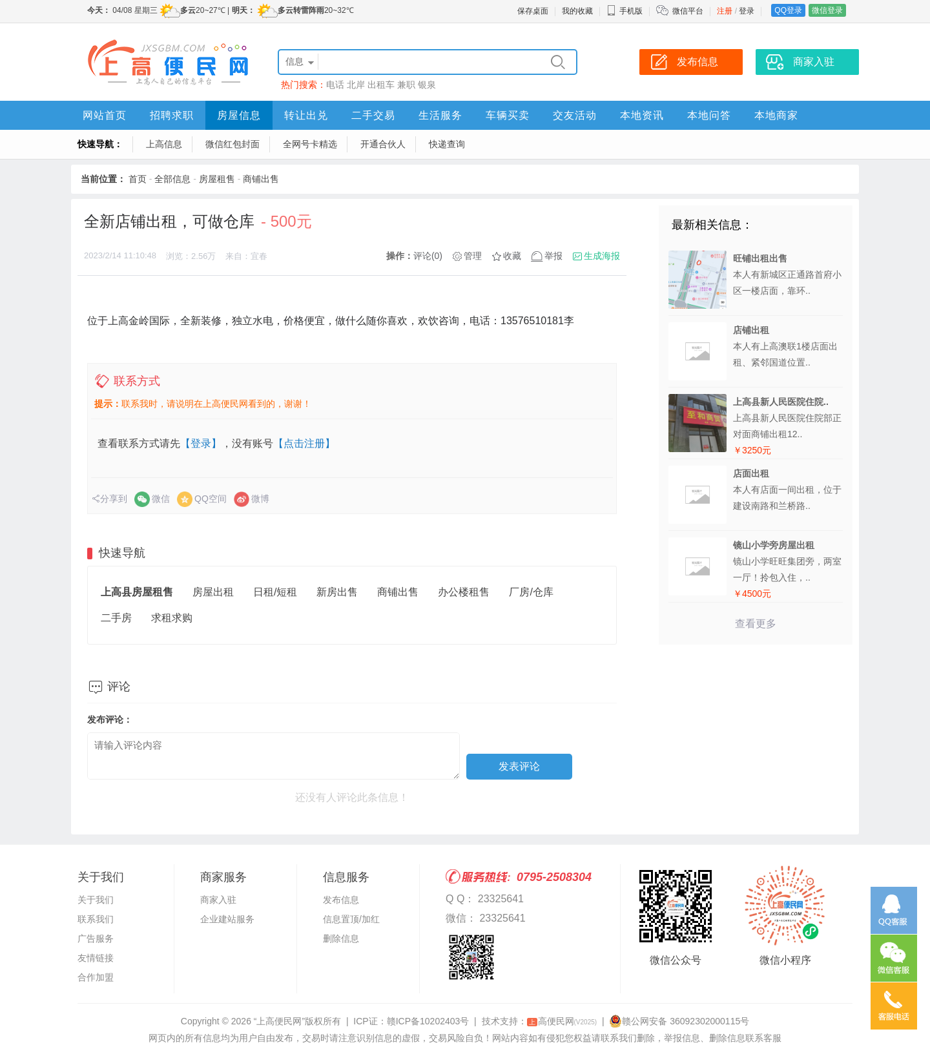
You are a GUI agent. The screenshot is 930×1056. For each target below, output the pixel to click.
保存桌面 (532, 11)
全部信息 (172, 179)
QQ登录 (788, 10)
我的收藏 (577, 11)
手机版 (624, 11)
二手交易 (373, 115)
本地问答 (709, 115)
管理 (473, 256)
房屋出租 (213, 591)
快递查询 (447, 144)
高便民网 (562, 1021)
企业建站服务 (227, 919)
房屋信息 (239, 115)
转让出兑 (306, 115)
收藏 (512, 256)
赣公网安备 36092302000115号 (679, 1021)
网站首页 (105, 115)
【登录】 (201, 443)
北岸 (356, 84)
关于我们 (96, 900)
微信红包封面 (232, 144)
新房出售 (337, 591)
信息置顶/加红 (351, 919)
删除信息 (341, 938)
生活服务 (440, 115)
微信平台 (687, 11)
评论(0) (427, 256)
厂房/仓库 (531, 591)
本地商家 (776, 115)
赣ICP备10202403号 (428, 1021)
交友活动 (575, 115)
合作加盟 (96, 977)
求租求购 (171, 617)
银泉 (427, 84)
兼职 (406, 84)
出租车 (381, 84)
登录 (746, 11)
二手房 (116, 617)
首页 (138, 179)
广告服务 (96, 938)
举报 (553, 256)
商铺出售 (261, 179)
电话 (335, 84)
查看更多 (755, 623)
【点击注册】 (304, 443)
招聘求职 (172, 115)
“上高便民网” (279, 1021)
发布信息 (341, 900)
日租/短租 (275, 591)
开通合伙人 (383, 144)
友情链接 (96, 958)
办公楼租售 (464, 591)
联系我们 (96, 919)
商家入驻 (218, 900)
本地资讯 (642, 115)
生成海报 (602, 256)
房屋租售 (217, 179)
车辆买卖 (508, 115)
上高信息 (164, 144)
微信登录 (827, 10)
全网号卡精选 (310, 144)
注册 (724, 11)
